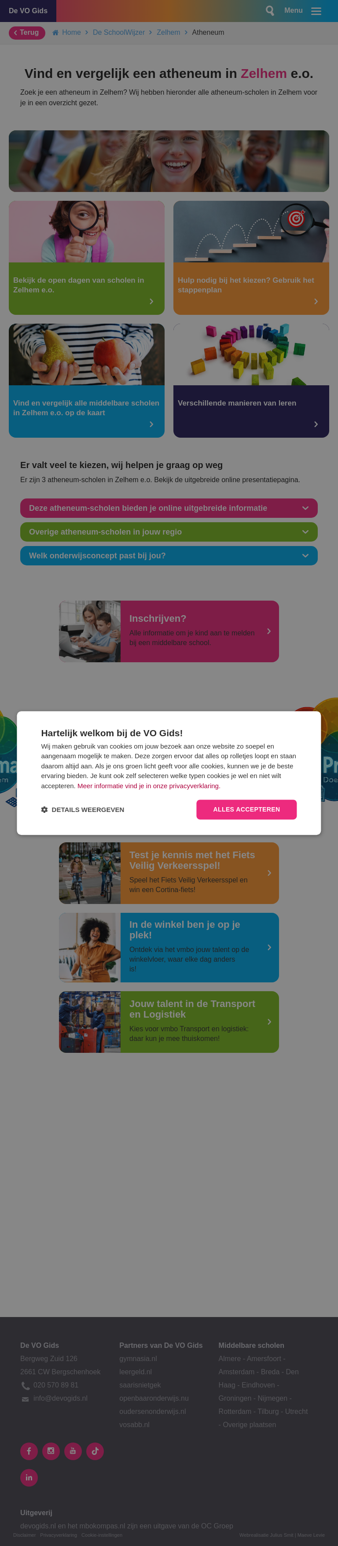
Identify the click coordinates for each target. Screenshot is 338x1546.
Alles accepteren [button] (246, 809)
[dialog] (169, 773)
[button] (82, 809)
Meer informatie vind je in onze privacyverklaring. (148, 786)
